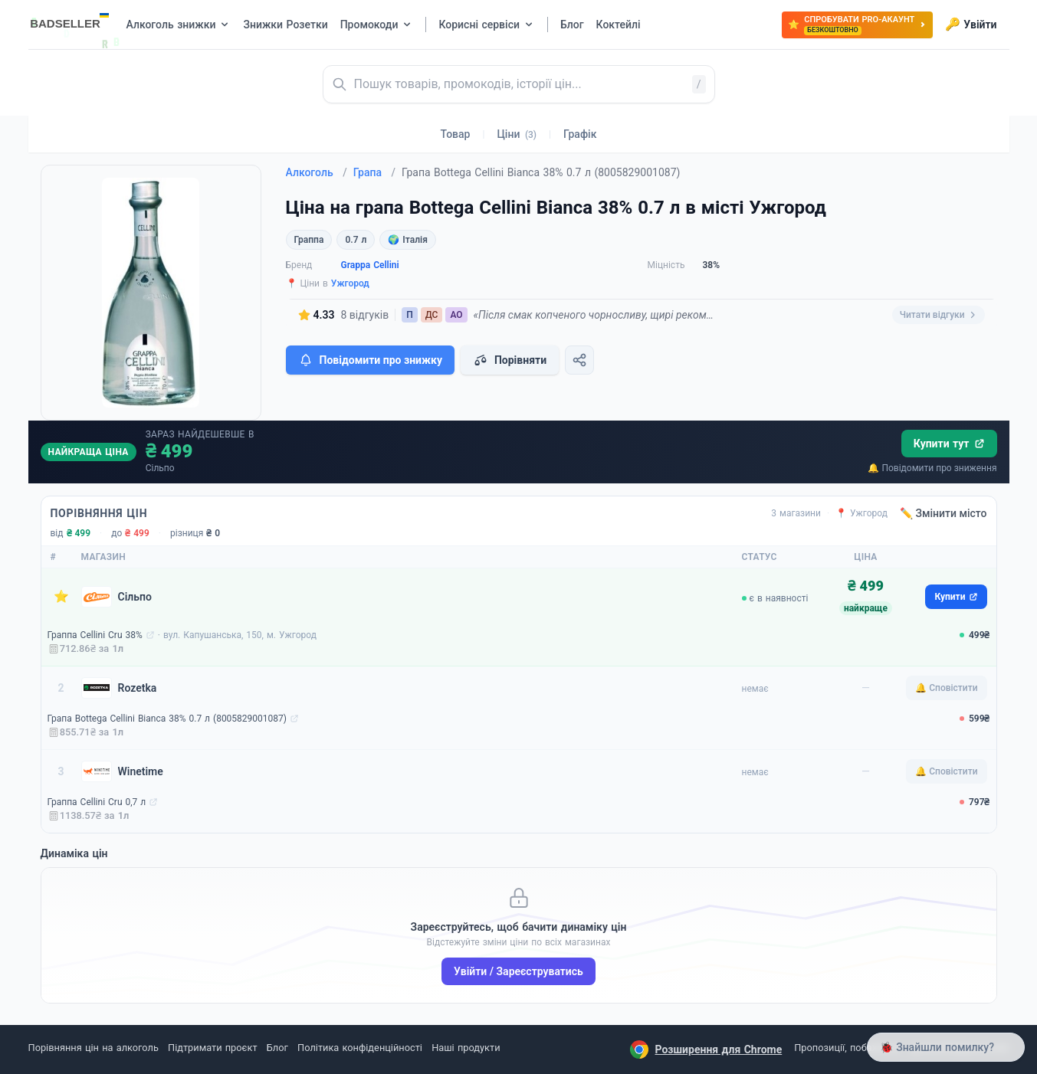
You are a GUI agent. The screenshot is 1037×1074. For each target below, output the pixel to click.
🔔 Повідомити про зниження (932, 468)
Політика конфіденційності (359, 1047)
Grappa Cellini (370, 265)
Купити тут (949, 443)
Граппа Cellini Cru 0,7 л (97, 802)
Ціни (517, 134)
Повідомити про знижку (370, 360)
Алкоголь (316, 172)
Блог (277, 1047)
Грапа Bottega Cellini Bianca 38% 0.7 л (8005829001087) (167, 718)
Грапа (374, 172)
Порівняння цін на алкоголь (93, 1047)
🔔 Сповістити (946, 688)
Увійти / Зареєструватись (518, 971)
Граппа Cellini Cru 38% (95, 635)
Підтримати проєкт (212, 1047)
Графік (579, 134)
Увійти (970, 24)
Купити (955, 596)
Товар (456, 134)
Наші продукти (466, 1047)
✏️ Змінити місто (943, 513)
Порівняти (509, 360)
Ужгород (350, 283)
